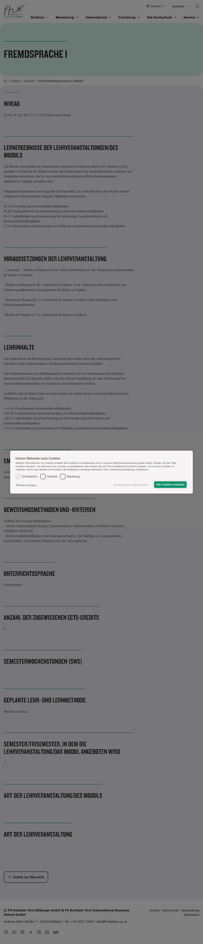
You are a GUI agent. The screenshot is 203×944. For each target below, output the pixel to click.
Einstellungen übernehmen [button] (131, 484)
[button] (27, 485)
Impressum (142, 469)
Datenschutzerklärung (122, 469)
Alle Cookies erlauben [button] (170, 484)
